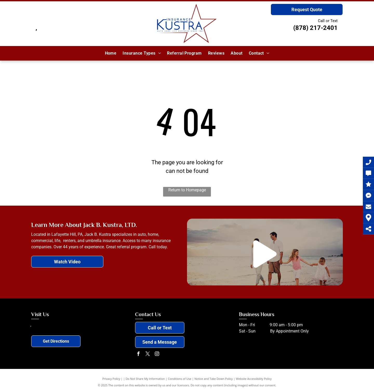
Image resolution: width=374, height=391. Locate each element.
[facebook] (138, 354)
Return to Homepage (187, 189)
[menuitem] (111, 53)
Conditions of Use (179, 379)
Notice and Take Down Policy (214, 379)
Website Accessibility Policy (254, 379)
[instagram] (157, 354)
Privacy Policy (111, 379)
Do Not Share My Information (145, 379)
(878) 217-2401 (315, 27)
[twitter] (147, 354)
